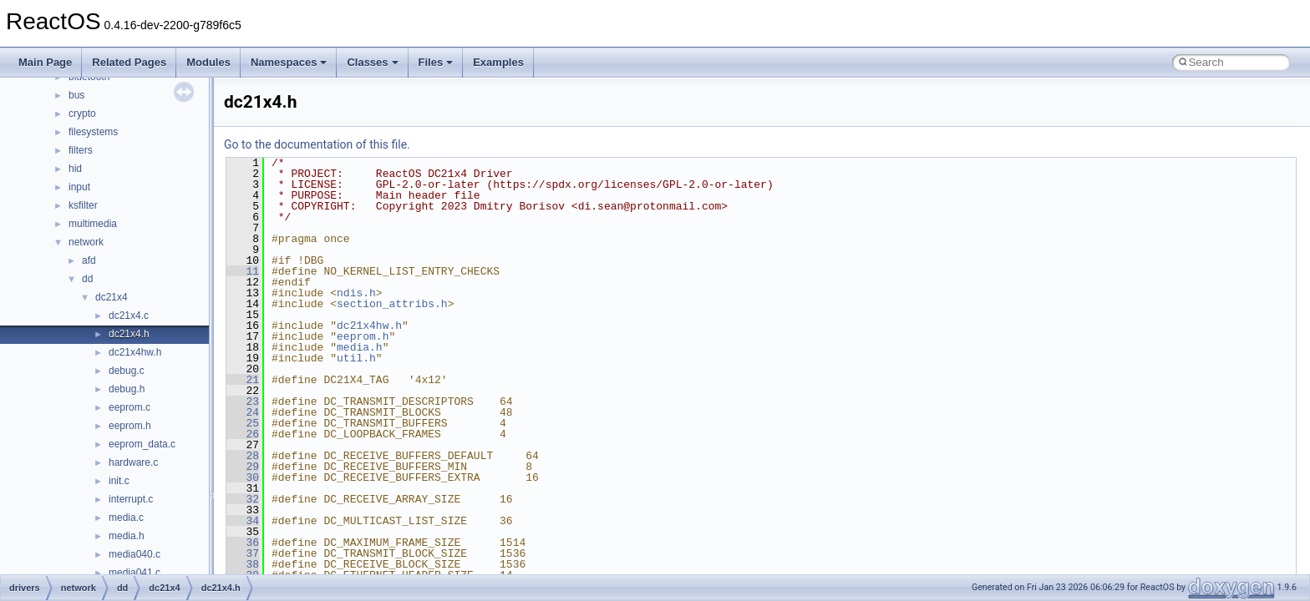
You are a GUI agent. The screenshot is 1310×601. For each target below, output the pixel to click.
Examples (498, 62)
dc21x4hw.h (135, 352)
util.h (356, 358)
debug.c (127, 370)
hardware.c (133, 462)
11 (242, 271)
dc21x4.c (129, 315)
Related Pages (129, 62)
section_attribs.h (392, 303)
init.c (119, 481)
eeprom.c (129, 407)
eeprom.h (130, 426)
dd (87, 279)
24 (242, 412)
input (79, 187)
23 (242, 401)
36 (242, 542)
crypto (82, 113)
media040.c (134, 554)
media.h (127, 536)
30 (242, 477)
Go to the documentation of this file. (317, 144)
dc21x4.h (129, 334)
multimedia (93, 224)
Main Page (45, 62)
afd (89, 260)
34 (242, 520)
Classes (372, 62)
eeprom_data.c (142, 444)
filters (81, 150)
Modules (208, 62)
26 (242, 434)
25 (242, 423)
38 (242, 564)
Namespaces (289, 62)
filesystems (93, 132)
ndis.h (356, 292)
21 (242, 379)
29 (242, 466)
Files (436, 62)
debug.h (127, 389)
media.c (126, 517)
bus (76, 95)
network (86, 242)
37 (242, 553)
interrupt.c (131, 499)
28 (242, 455)
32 (242, 499)
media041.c (134, 572)
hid (75, 168)
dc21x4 (111, 297)
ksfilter (83, 205)
